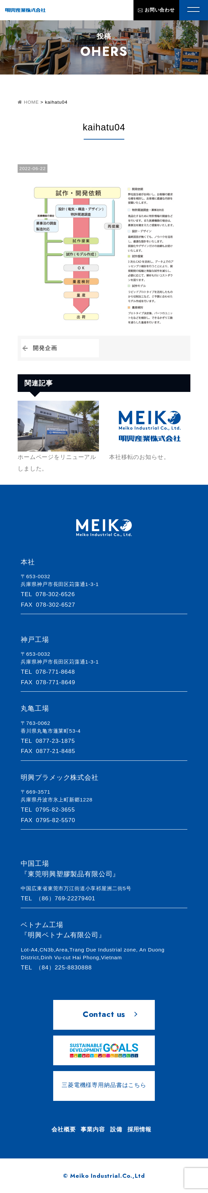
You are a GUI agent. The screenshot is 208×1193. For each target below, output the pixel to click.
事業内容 (93, 1129)
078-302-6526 (51, 594)
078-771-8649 (51, 682)
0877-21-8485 (51, 751)
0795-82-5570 (51, 820)
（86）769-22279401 (61, 898)
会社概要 (63, 1129)
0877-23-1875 (51, 741)
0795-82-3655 (51, 810)
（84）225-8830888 (59, 967)
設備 (116, 1129)
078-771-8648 (51, 672)
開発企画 (45, 348)
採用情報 (139, 1129)
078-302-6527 (51, 605)
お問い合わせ (156, 10)
